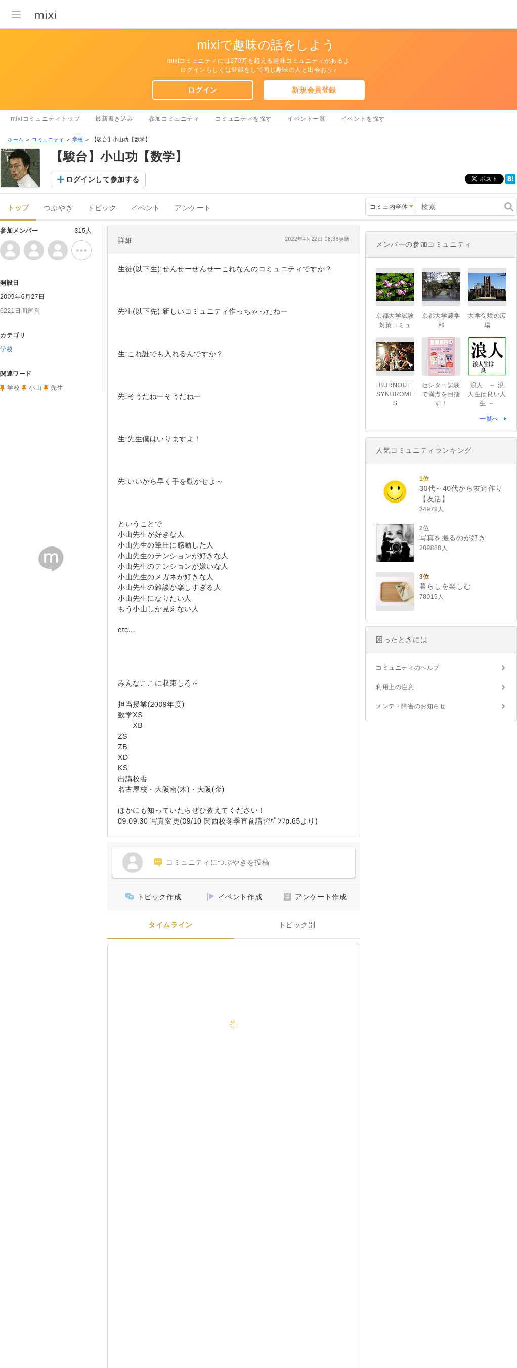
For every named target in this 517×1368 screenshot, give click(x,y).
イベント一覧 (306, 118)
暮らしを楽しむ (445, 586)
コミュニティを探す (243, 118)
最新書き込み (114, 118)
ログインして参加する (103, 179)
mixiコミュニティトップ (45, 118)
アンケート (193, 208)
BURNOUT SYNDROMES (395, 394)
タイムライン (170, 925)
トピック (101, 208)
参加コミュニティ (174, 118)
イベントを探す (363, 118)
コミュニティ (48, 139)
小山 (35, 387)
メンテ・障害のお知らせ (411, 706)
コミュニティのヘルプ (408, 667)
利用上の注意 (395, 687)
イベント (145, 208)
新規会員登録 (314, 90)
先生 (57, 387)
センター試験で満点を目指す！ (441, 394)
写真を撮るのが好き (452, 538)
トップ (18, 208)
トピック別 (297, 925)
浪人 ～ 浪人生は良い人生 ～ (487, 394)
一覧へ (489, 418)
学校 (77, 139)
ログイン (202, 90)
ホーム (16, 139)
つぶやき (58, 208)
